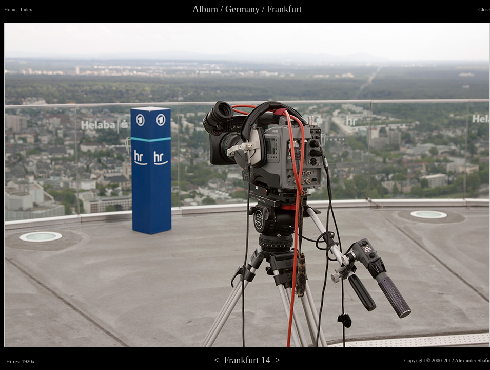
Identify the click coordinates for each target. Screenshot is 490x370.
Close (484, 9)
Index (26, 9)
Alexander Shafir (472, 360)
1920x (28, 361)
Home (10, 9)
